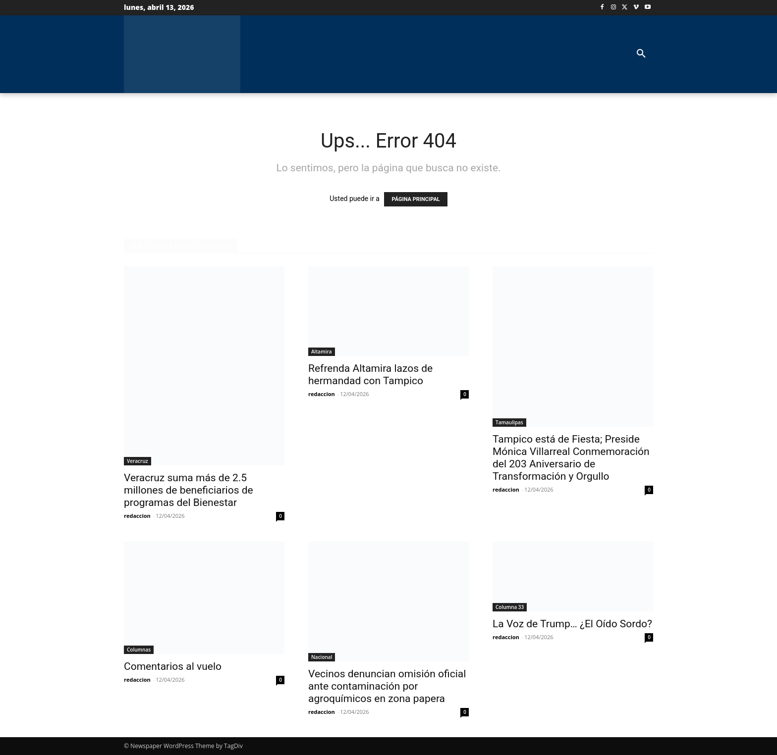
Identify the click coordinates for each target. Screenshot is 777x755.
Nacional (321, 657)
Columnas (139, 649)
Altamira (321, 351)
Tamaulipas (509, 422)
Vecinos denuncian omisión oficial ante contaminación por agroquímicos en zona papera (387, 686)
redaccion (137, 515)
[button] (641, 54)
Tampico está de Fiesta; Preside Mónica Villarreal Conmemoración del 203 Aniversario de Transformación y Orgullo (571, 457)
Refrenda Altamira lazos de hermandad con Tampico (370, 374)
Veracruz (137, 460)
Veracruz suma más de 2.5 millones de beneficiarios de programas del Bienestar (188, 490)
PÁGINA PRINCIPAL (415, 199)
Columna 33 (510, 607)
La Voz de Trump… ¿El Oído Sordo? (572, 624)
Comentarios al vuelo (173, 666)
